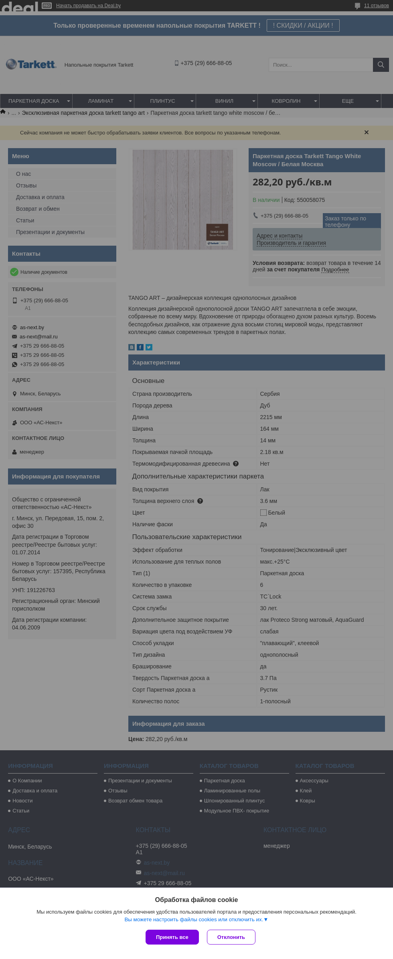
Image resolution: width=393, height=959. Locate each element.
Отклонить (231, 937)
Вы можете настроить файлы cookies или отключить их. (193, 919)
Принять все (172, 937)
